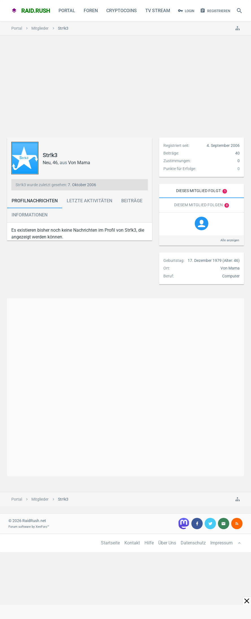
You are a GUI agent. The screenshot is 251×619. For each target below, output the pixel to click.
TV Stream (157, 10)
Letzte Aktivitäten (89, 200)
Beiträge (131, 200)
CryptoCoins (121, 10)
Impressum (221, 543)
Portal (67, 10)
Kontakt (132, 543)
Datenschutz (193, 543)
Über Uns (167, 543)
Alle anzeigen (229, 240)
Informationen (29, 215)
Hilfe (149, 543)
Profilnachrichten (35, 200)
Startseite (110, 543)
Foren (91, 10)
